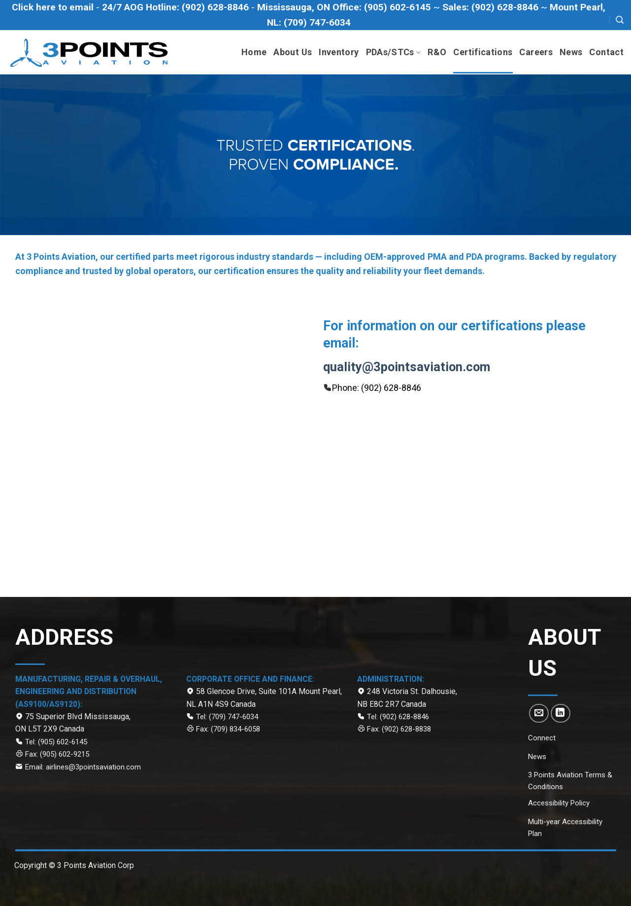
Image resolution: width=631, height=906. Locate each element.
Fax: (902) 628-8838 (399, 729)
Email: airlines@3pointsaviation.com (83, 767)
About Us (292, 52)
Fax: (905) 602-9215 (57, 754)
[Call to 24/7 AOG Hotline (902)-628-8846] (176, 7)
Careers (536, 52)
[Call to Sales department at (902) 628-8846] (491, 7)
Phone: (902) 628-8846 (376, 388)
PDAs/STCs (393, 52)
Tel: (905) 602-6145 (56, 741)
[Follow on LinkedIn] (560, 713)
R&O (437, 52)
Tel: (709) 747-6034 (227, 716)
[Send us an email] (539, 713)
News (571, 52)
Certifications (482, 52)
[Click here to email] (54, 7)
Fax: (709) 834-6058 (227, 729)
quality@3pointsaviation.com (406, 366)
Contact (606, 52)
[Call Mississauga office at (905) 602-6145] (345, 7)
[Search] (620, 20)
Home (253, 52)
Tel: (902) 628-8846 (398, 716)
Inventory (339, 52)
